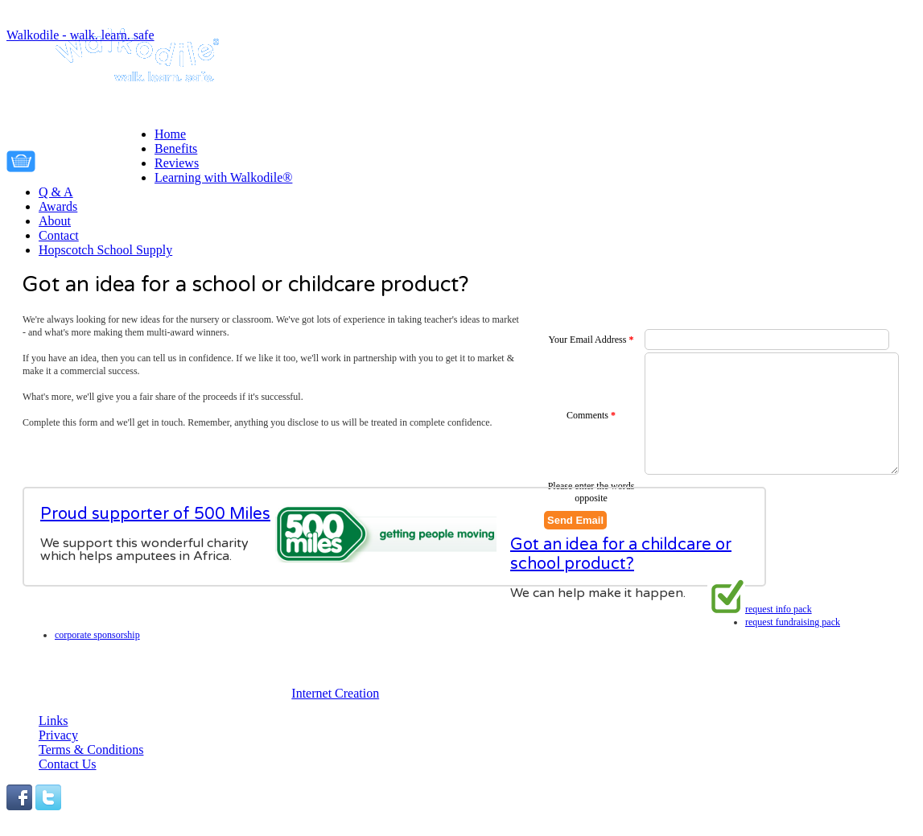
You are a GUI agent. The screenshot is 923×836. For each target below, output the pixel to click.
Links (53, 720)
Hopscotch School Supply (105, 250)
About (55, 221)
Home (170, 134)
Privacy (58, 735)
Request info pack (778, 609)
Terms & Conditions (91, 749)
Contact (59, 235)
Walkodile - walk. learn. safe (80, 35)
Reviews (177, 163)
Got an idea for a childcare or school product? (620, 581)
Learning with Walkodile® (223, 177)
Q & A (56, 192)
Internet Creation (335, 693)
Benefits (176, 148)
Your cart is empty (99, 158)
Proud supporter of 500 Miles (155, 514)
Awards (58, 206)
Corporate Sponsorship (787, 634)
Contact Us (68, 764)
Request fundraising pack (792, 622)
